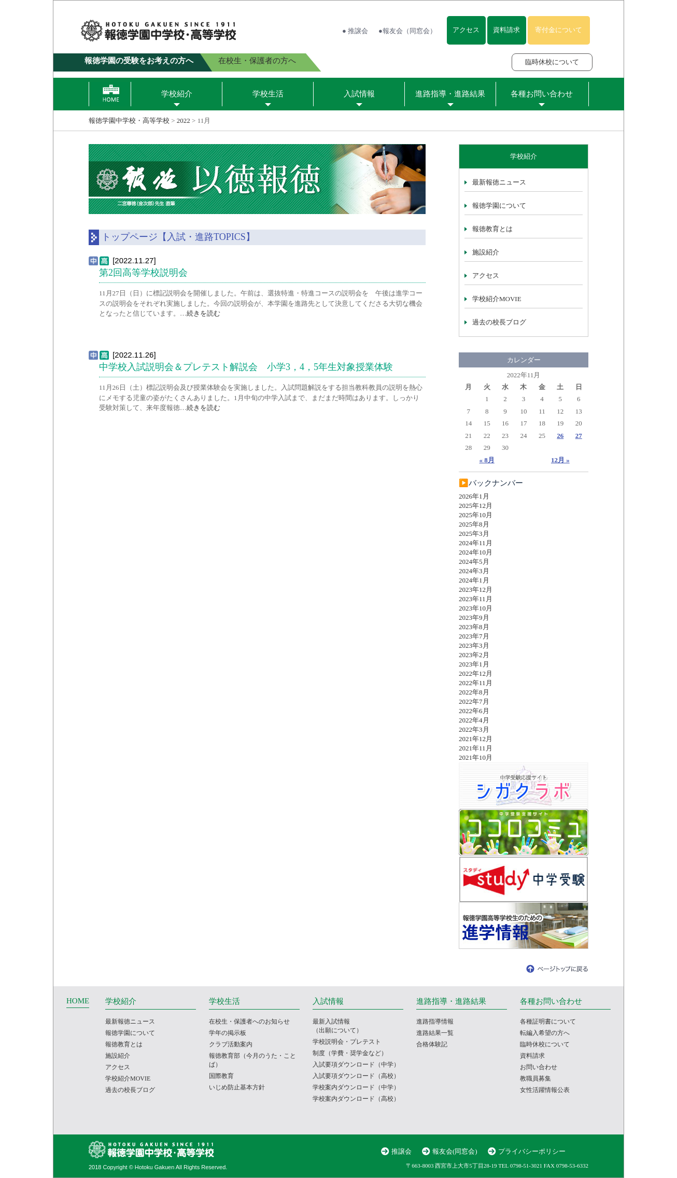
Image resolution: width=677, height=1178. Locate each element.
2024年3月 (474, 571)
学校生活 (268, 94)
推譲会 (401, 1151)
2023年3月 (474, 645)
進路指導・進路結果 (450, 94)
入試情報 (359, 94)
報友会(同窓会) (454, 1151)
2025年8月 (474, 524)
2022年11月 (475, 683)
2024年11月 (475, 543)
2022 (183, 120)
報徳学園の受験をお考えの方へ (138, 60)
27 (578, 435)
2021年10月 (475, 757)
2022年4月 (474, 720)
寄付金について (558, 30)
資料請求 (506, 30)
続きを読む (203, 313)
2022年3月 (474, 729)
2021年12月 (475, 739)
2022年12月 (475, 673)
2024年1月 (474, 580)
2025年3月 (474, 533)
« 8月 (487, 460)
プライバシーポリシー (532, 1151)
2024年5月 (474, 561)
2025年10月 (475, 515)
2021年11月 (475, 748)
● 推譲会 (355, 31)
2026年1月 (474, 496)
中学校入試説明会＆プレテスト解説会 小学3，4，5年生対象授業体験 (246, 367)
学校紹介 (176, 94)
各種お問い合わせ (542, 94)
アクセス (466, 30)
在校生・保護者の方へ (257, 60)
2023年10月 (475, 608)
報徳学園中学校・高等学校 (129, 120)
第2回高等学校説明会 (143, 272)
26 (560, 435)
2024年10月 (475, 552)
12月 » (560, 460)
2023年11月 (475, 599)
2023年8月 (474, 627)
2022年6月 (474, 711)
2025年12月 (475, 505)
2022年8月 (474, 692)
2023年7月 (474, 636)
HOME (77, 1001)
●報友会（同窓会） (407, 31)
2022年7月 (474, 701)
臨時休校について (552, 62)
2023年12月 (475, 589)
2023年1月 (474, 664)
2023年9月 (474, 617)
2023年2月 (474, 655)
